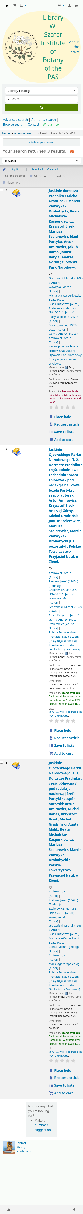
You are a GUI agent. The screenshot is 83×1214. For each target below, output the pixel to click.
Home (6, 133)
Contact (21, 1143)
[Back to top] (71, 1202)
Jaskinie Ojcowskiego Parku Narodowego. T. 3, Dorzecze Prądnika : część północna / (65, 821)
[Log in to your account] (69, 5)
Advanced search (15, 119)
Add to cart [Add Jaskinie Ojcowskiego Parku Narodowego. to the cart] (61, 753)
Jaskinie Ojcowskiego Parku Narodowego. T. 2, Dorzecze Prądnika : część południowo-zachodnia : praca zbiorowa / (65, 505)
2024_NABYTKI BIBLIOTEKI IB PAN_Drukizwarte (65, 713)
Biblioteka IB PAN (7, 5)
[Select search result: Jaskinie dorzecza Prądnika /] (1, 190)
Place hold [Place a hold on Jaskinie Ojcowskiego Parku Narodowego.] (60, 730)
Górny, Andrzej (63, 333)
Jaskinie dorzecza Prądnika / (64, 229)
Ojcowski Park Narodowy (65, 359)
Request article (64, 424)
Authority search (43, 119)
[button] (14, 5)
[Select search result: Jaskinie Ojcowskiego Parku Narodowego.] (1, 449)
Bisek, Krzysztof (64, 304)
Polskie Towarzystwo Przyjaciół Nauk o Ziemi (64, 636)
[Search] (41, 107)
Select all (37, 169)
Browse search (13, 124)
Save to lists (61, 432)
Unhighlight (12, 169)
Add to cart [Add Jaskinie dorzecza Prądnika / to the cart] (61, 439)
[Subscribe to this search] (72, 151)
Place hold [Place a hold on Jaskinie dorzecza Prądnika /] (60, 417)
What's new (51, 124)
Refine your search (43, 142)
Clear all (52, 169)
